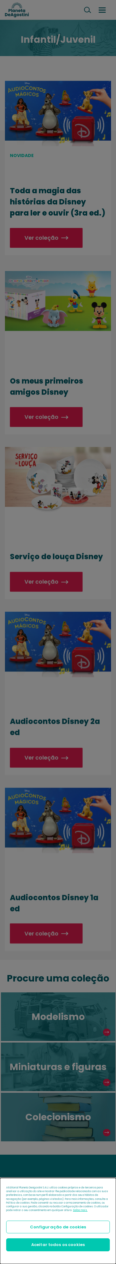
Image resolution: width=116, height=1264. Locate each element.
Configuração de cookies (58, 1227)
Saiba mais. (80, 1210)
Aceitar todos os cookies (58, 1245)
